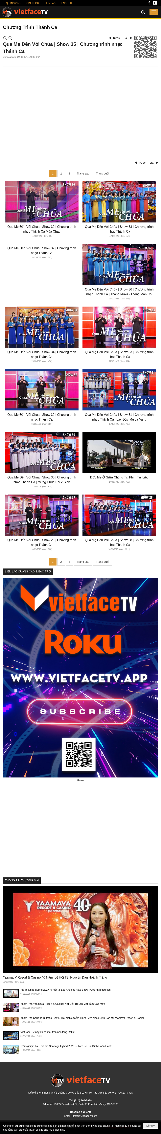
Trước (116, 37)
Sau (126, 37)
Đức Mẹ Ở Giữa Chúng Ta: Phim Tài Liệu (119, 477)
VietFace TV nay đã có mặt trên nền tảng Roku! (47, 1031)
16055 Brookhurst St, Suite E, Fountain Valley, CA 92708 (86, 1104)
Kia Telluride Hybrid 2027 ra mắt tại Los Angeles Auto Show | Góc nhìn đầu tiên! (65, 989)
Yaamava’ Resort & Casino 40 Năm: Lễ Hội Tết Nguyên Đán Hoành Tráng (55, 977)
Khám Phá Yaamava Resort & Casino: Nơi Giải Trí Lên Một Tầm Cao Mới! (62, 1003)
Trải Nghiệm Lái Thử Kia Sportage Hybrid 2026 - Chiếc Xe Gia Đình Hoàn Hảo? (65, 1046)
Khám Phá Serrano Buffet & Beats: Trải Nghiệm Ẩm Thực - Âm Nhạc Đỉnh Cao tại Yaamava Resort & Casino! (82, 1017)
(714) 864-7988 (83, 1100)
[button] (153, 12)
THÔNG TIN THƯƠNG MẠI (22, 880)
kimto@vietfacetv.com (84, 1115)
